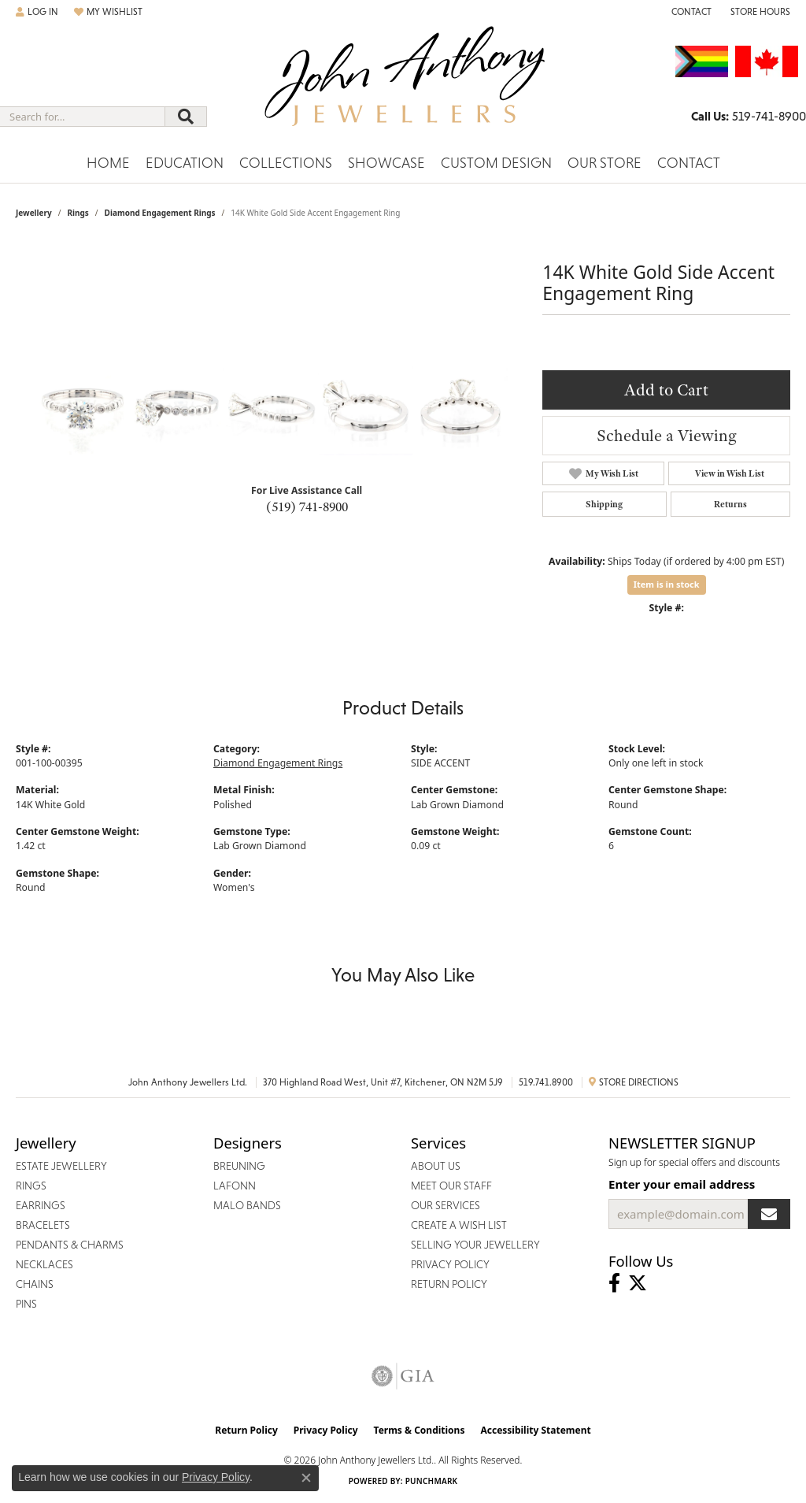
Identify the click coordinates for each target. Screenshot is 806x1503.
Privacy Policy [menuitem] (450, 1264)
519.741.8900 (546, 1082)
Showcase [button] (386, 162)
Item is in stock (667, 584)
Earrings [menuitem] (40, 1205)
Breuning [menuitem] (239, 1166)
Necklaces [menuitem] (44, 1264)
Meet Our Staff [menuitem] (451, 1185)
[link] (690, 12)
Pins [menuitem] (26, 1303)
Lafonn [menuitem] (234, 1185)
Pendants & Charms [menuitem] (70, 1244)
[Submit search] (186, 116)
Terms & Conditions (419, 1430)
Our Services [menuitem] (445, 1205)
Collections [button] (285, 162)
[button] (37, 12)
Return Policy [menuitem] (449, 1284)
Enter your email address (681, 1184)
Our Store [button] (604, 162)
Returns (730, 504)
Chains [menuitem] (35, 1284)
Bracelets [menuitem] (43, 1225)
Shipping (604, 504)
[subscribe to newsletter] (769, 1214)
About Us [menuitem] (435, 1166)
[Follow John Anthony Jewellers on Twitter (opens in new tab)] (637, 1283)
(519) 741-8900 (307, 506)
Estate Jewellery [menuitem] (61, 1166)
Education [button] (185, 162)
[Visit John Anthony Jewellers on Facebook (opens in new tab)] (614, 1283)
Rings (77, 212)
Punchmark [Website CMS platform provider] (431, 1480)
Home (108, 162)
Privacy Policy (326, 1430)
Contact (688, 162)
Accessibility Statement (535, 1430)
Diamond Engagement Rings (160, 212)
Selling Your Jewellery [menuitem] (475, 1244)
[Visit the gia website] (403, 1376)
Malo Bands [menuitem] (247, 1205)
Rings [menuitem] (31, 1185)
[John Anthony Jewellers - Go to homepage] (403, 86)
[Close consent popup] (306, 1478)
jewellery (34, 212)
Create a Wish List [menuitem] (459, 1225)
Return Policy (246, 1430)
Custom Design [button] (496, 162)
